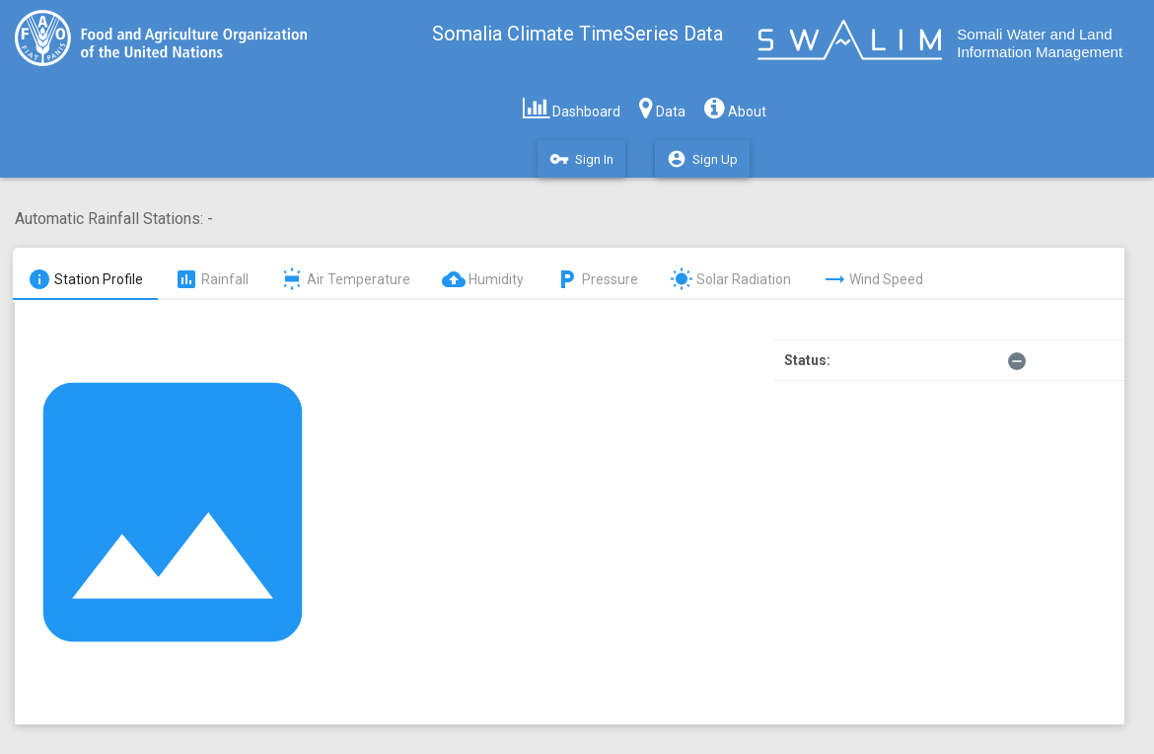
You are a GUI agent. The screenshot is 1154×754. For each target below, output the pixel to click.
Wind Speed (873, 279)
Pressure (596, 279)
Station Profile (85, 279)
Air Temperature (345, 279)
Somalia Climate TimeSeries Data (577, 33)
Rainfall (212, 279)
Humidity (483, 279)
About (735, 107)
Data (662, 107)
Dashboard (571, 107)
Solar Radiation (730, 279)
